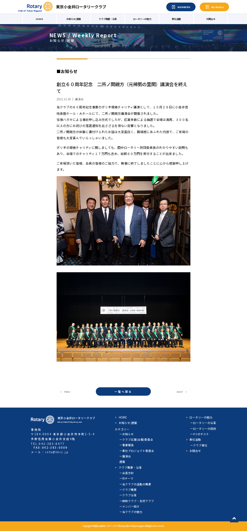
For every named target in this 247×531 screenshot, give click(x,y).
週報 (122, 462)
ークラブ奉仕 (198, 445)
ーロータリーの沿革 (203, 423)
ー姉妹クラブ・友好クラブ (136, 501)
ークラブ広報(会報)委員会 (136, 439)
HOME (39, 19)
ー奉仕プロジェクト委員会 (136, 451)
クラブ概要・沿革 (108, 19)
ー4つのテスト (199, 434)
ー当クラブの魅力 (130, 512)
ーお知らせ (126, 434)
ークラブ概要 (128, 489)
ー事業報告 (126, 445)
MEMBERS (184, 7)
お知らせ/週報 (73, 19)
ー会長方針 (126, 473)
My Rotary (217, 7)
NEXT (180, 391)
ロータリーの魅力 (142, 19)
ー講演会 (125, 456)
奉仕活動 (176, 19)
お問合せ (210, 19)
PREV (67, 391)
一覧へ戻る (123, 391)
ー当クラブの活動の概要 (135, 484)
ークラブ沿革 (128, 495)
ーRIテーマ (126, 478)
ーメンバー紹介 (129, 506)
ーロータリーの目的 (203, 428)
